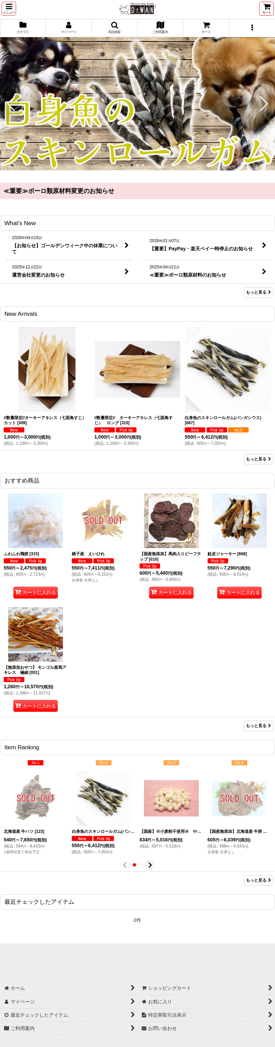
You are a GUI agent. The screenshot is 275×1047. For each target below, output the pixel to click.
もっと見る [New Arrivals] (258, 459)
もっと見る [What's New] (258, 292)
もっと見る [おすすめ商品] (258, 725)
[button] (9, 9)
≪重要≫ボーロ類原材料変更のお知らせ (58, 191)
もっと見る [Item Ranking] (258, 880)
